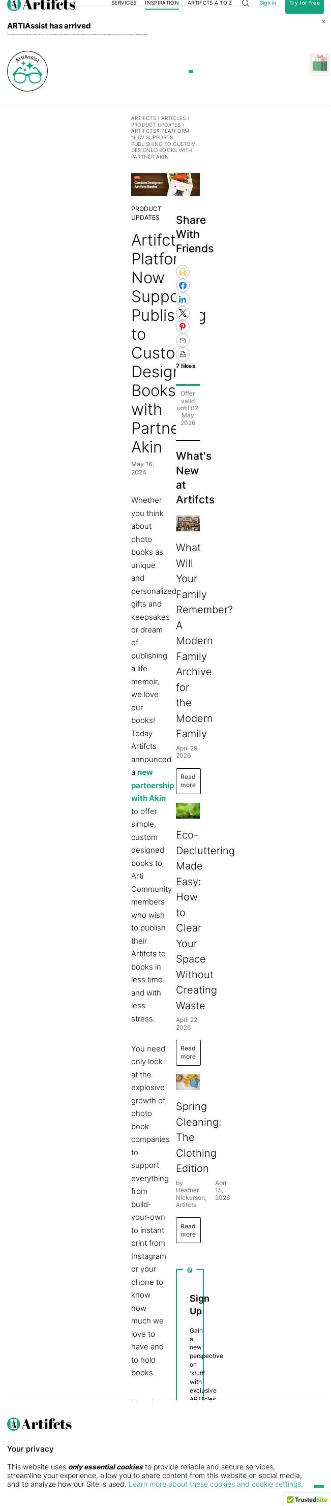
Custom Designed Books (141, 1174)
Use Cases (78, 1353)
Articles (49, 170)
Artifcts (19, 170)
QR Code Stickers (152, 1384)
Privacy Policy (244, 1221)
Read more (234, 636)
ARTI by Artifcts (87, 1343)
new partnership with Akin (131, 475)
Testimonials (20, 1353)
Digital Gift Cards (151, 1353)
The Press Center (26, 1373)
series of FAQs (72, 1187)
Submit (268, 1179)
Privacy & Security (26, 1363)
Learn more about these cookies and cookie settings (135, 1484)
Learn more (211, 124)
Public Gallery (81, 1373)
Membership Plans (153, 1343)
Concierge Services (153, 1363)
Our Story (17, 1343)
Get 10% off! (268, 383)
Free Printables (82, 1384)
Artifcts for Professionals (159, 1373)
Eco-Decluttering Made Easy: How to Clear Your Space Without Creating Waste (259, 775)
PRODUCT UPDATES (92, 170)
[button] (307, 1496)
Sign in (268, 17)
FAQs (12, 1384)
